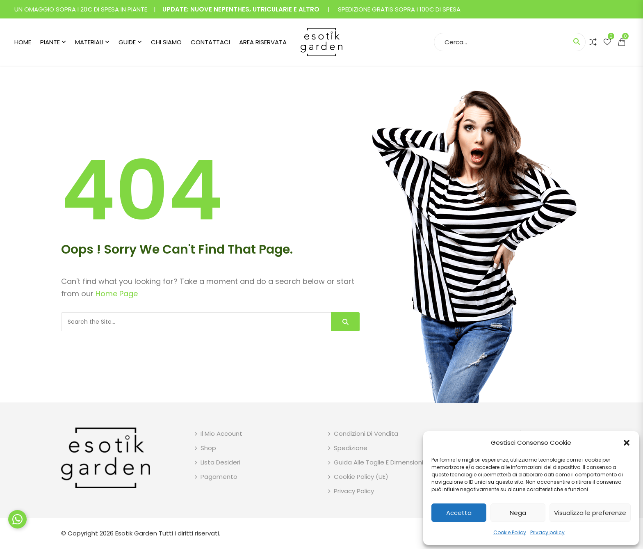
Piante (50, 42)
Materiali (89, 42)
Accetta (459, 512)
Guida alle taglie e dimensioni (378, 462)
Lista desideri (220, 462)
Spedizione (350, 448)
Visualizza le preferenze (590, 512)
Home (22, 42)
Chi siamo (166, 42)
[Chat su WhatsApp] (17, 519)
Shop (208, 448)
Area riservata (263, 42)
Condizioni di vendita (366, 433)
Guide (127, 42)
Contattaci (210, 42)
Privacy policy (547, 532)
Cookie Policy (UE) (361, 476)
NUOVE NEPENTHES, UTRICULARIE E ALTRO (254, 9)
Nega (518, 512)
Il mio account (221, 433)
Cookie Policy (509, 532)
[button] (626, 443)
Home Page (117, 293)
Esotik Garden (136, 533)
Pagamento (219, 476)
